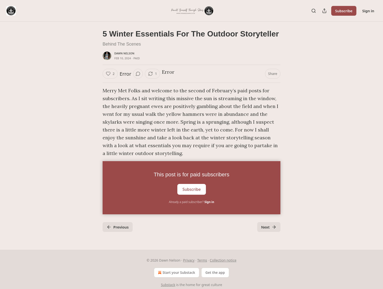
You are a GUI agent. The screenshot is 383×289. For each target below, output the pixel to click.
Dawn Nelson (124, 53)
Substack (168, 284)
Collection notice (223, 260)
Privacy (189, 260)
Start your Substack (176, 272)
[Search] (314, 11)
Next (269, 227)
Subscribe (343, 10)
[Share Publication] (324, 11)
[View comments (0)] (138, 74)
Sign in (368, 10)
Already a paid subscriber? (191, 202)
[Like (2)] (110, 74)
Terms (202, 260)
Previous (117, 227)
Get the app (215, 272)
